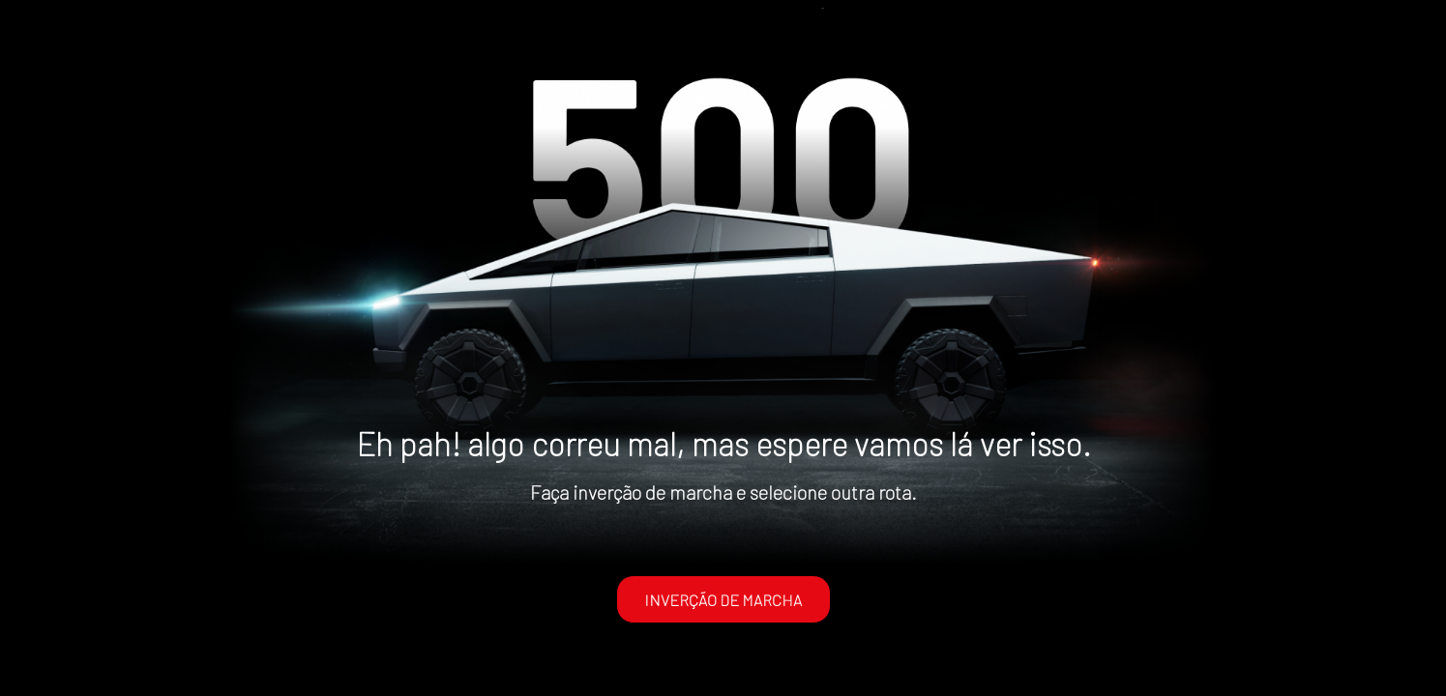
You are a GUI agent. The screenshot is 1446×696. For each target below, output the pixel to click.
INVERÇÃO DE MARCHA (723, 600)
